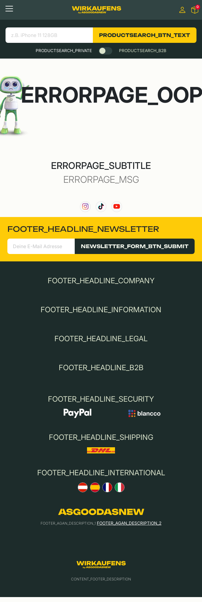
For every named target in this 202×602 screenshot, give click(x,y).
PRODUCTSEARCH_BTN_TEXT (144, 35)
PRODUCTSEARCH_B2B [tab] (142, 50)
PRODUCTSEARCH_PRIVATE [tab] (64, 50)
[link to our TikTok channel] (101, 206)
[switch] (105, 51)
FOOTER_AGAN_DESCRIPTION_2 (129, 523)
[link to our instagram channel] (85, 206)
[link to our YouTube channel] (117, 206)
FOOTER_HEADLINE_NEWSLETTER (83, 229)
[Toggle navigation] (9, 9)
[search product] (49, 35)
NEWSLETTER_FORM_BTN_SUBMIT (134, 246)
